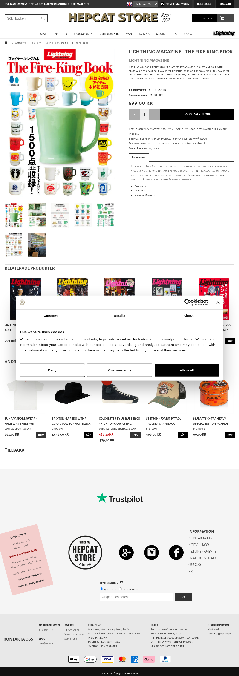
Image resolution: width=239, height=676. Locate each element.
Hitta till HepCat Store (31, 583)
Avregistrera (130, 589)
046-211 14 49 (46, 630)
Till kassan (202, 18)
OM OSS (194, 564)
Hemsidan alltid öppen (29, 577)
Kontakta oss (18, 639)
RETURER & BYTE (202, 551)
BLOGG (188, 34)
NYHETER (61, 34)
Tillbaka (15, 449)
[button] (222, 18)
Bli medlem (204, 4)
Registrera (110, 589)
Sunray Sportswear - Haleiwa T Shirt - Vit (21, 421)
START (44, 34)
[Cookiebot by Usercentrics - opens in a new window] (188, 302)
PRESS (193, 571)
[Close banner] (218, 302)
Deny (52, 370)
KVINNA (144, 34)
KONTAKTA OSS (200, 538)
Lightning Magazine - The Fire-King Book (67, 42)
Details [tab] (119, 315)
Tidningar (35, 42)
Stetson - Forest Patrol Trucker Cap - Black (163, 421)
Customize (119, 370)
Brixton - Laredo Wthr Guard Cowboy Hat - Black (71, 421)
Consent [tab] (50, 315)
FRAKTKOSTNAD (202, 558)
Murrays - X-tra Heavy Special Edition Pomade (210, 421)
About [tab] (189, 315)
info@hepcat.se (48, 643)
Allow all (187, 370)
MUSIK (160, 34)
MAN (129, 34)
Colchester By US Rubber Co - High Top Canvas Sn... (119, 421)
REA (174, 34)
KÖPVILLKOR (198, 544)
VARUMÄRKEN (83, 34)
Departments (19, 42)
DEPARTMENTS (109, 34)
